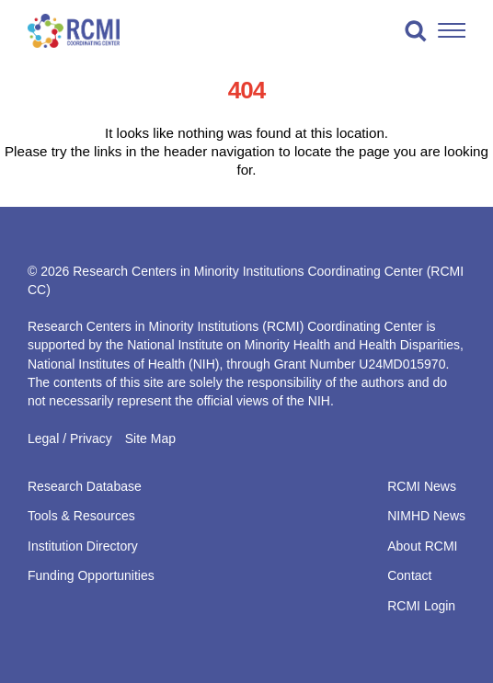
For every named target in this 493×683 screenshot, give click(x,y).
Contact (409, 575)
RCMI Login (421, 605)
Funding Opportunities (91, 575)
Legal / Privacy (70, 438)
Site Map (150, 438)
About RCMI (422, 546)
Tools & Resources (81, 515)
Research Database (85, 486)
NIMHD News (426, 515)
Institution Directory (83, 546)
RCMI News (421, 486)
